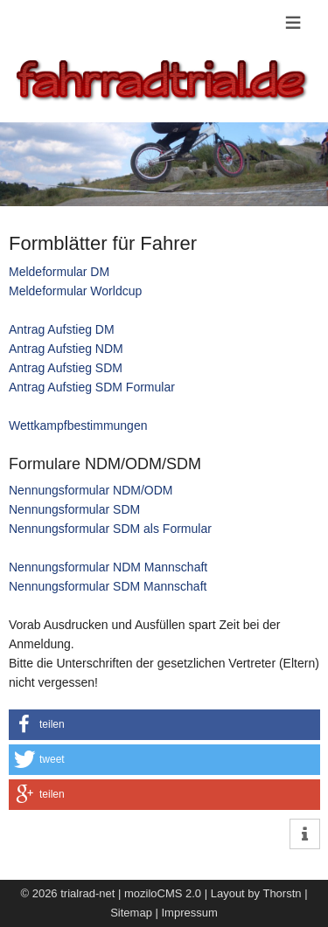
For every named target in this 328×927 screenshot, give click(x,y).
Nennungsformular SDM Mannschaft (107, 586)
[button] (164, 724)
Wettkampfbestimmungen (78, 425)
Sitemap (131, 912)
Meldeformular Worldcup (75, 291)
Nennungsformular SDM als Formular (110, 529)
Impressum (190, 912)
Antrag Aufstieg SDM (65, 368)
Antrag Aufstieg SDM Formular (92, 387)
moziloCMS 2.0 (162, 893)
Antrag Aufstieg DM (62, 329)
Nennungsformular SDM (74, 509)
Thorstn (281, 893)
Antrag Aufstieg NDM (66, 349)
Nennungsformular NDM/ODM (91, 490)
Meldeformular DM (59, 272)
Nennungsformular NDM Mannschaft (108, 567)
